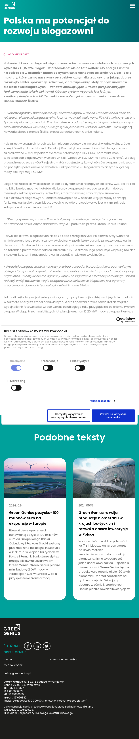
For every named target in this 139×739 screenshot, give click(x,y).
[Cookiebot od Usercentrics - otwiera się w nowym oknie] (119, 320)
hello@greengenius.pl (17, 673)
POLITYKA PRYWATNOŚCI (63, 659)
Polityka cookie (13, 665)
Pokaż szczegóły (100, 400)
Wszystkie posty (18, 54)
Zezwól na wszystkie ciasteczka (113, 415)
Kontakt (9, 659)
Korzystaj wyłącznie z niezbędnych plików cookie (68, 415)
